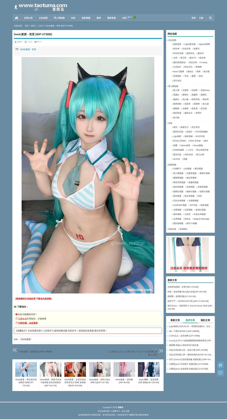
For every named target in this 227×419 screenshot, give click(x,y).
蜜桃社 (185, 95)
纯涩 (200, 196)
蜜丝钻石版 (178, 131)
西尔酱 (207, 71)
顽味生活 (188, 113)
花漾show (205, 90)
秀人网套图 (59, 18)
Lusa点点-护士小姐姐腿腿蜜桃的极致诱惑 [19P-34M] (191, 340)
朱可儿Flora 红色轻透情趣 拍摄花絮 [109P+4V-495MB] (191, 359)
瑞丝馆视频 (178, 187)
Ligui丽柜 (177, 136)
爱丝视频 (177, 196)
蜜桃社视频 (178, 191)
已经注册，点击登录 (28, 323)
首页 (16, 18)
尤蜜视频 (177, 210)
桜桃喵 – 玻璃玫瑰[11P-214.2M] (182, 296)
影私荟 (195, 108)
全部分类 (28, 18)
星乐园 (204, 108)
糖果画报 (177, 104)
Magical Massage (201, 219)
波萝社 (197, 48)
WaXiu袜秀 (185, 145)
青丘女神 (200, 154)
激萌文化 (190, 53)
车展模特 (183, 229)
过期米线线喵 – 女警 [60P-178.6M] (183, 287)
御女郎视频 (191, 178)
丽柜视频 (189, 136)
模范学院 (196, 99)
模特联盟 (177, 113)
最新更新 (111, 18)
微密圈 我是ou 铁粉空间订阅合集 (184, 345)
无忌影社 (177, 67)
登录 (194, 18)
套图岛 (20, 42)
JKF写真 (193, 205)
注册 (201, 18)
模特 (99, 18)
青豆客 (183, 58)
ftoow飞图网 (178, 71)
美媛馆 (195, 95)
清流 (201, 76)
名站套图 (43, 18)
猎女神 (202, 58)
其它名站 (177, 80)
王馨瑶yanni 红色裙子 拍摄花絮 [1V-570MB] (188, 364)
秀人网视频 (178, 173)
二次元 (40, 26)
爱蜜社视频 (205, 173)
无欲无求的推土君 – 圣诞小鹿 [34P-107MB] (188, 350)
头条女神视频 (200, 214)
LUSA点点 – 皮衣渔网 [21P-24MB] (184, 336)
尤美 (175, 58)
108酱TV (177, 168)
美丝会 (187, 219)
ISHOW (176, 159)
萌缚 (198, 71)
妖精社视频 (201, 210)
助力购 (176, 117)
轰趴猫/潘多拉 (179, 62)
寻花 (186, 76)
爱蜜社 (204, 95)
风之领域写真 (202, 150)
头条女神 (186, 48)
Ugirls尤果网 (204, 44)
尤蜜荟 (185, 90)
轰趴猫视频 (178, 223)
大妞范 (187, 214)
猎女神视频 (189, 196)
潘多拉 (190, 71)
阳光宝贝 (188, 67)
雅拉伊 (201, 53)
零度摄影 (177, 76)
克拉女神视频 (179, 200)
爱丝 (175, 127)
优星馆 (187, 104)
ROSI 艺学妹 (195, 141)
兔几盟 (206, 104)
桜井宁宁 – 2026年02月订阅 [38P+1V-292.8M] (188, 301)
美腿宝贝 (184, 127)
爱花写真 (177, 154)
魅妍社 (176, 99)
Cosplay (203, 62)
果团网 (199, 67)
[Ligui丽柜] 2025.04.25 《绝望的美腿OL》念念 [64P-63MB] (191, 326)
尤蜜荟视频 (191, 173)
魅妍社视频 (191, 191)
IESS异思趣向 (202, 131)
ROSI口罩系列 (179, 141)
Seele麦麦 (26, 339)
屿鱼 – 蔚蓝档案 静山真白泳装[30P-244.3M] (187, 292)
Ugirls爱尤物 (190, 44)
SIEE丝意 (188, 154)
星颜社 (176, 95)
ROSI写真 (200, 136)
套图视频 (86, 18)
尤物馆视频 (203, 187)
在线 (129, 17)
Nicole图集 (198, 145)
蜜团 (194, 76)
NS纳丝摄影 (178, 150)
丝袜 (73, 18)
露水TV (193, 58)
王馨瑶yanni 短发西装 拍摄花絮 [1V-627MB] (188, 369)
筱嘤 (175, 145)
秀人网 (176, 90)
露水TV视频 (191, 223)
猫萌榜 (197, 104)
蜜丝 (206, 141)
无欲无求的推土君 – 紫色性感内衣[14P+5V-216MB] (191, 354)
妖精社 (189, 131)
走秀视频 (177, 219)
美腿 (185, 159)
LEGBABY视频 (180, 205)
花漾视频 (190, 187)
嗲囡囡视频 (178, 178)
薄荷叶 (199, 113)
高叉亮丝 (196, 127)
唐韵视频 (177, 214)
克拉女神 (193, 62)
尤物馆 (185, 108)
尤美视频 (188, 210)
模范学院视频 (179, 182)
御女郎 (206, 99)
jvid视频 (187, 168)
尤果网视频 (193, 200)
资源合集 (172, 229)
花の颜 (185, 99)
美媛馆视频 (193, 182)
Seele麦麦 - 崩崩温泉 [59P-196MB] (35, 351)
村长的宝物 (178, 53)
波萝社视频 (205, 191)
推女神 (176, 48)
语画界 (195, 90)
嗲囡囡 (176, 108)
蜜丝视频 (199, 168)
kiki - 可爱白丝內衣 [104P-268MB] (184, 331)
